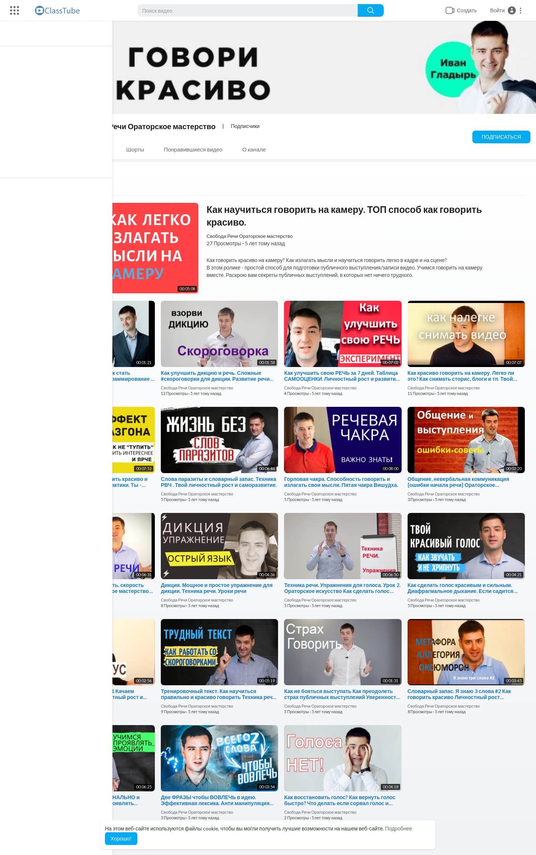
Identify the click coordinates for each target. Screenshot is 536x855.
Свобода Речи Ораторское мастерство (148, 126)
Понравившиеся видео (196, 149)
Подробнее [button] (398, 828)
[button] (506, 10)
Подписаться (501, 137)
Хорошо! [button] (121, 838)
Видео (53, 149)
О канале (257, 149)
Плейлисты (95, 149)
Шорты (138, 149)
